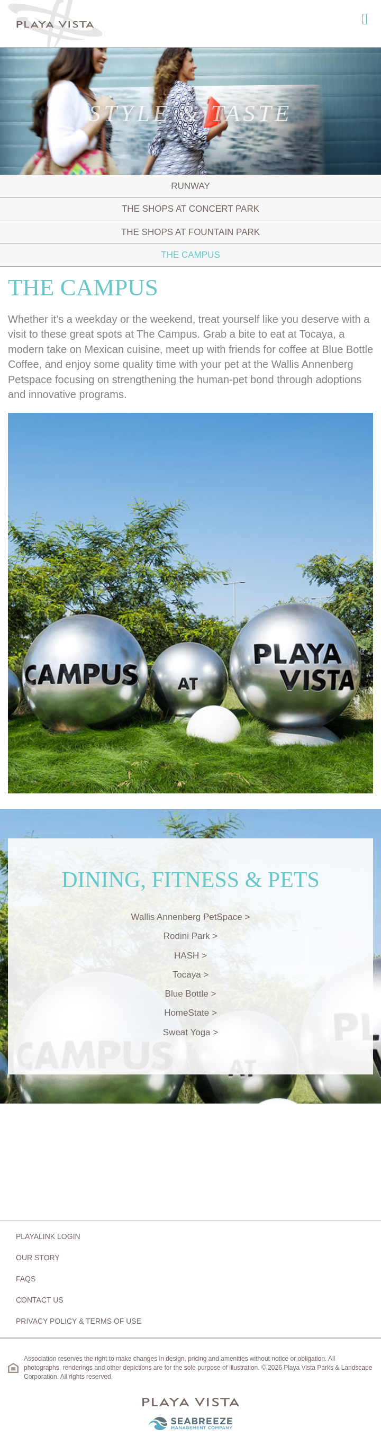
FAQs (25, 1279)
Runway (190, 186)
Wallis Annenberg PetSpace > (190, 917)
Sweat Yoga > (190, 1032)
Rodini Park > (191, 936)
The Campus (190, 255)
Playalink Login (48, 1236)
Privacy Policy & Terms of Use (78, 1321)
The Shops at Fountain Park (190, 232)
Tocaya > (191, 975)
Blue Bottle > (190, 994)
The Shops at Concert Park (190, 209)
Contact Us (40, 1300)
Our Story (38, 1257)
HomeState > (190, 1013)
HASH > (190, 956)
